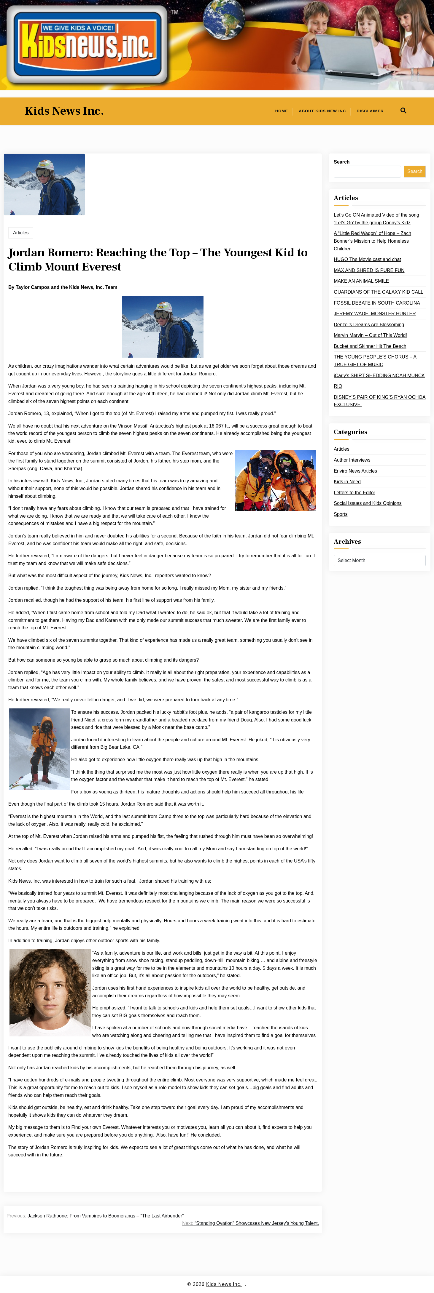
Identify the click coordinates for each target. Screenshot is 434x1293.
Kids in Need (347, 481)
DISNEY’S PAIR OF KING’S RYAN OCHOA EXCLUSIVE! (379, 401)
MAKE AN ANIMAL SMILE (361, 281)
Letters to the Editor (354, 492)
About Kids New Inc (322, 111)
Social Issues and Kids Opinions (368, 503)
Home (281, 111)
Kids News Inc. (64, 111)
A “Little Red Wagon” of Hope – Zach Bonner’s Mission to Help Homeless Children (372, 241)
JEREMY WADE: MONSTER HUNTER (375, 313)
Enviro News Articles (355, 470)
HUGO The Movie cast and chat (367, 259)
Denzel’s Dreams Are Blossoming (369, 324)
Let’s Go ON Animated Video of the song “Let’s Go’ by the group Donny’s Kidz (376, 218)
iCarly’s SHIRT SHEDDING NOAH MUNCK (379, 375)
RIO (338, 386)
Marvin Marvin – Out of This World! (370, 335)
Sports (340, 514)
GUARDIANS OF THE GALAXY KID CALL (378, 292)
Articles (20, 232)
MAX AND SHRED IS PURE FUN (369, 270)
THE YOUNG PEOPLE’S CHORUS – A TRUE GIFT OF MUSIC (375, 360)
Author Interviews (352, 460)
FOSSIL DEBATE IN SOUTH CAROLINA (377, 302)
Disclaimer (370, 111)
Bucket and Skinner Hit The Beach (370, 346)
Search (341, 161)
